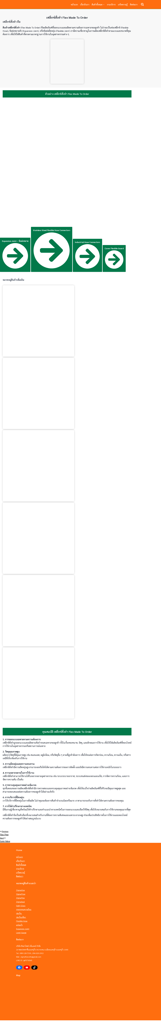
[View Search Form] (142, 4)
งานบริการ (111, 4)
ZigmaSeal (20, 899)
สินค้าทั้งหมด (21, 864)
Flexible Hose (21, 917)
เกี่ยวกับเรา (84, 4)
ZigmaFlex (20, 895)
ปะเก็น (18, 909)
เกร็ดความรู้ (123, 4)
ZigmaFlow (20, 892)
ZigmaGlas (20, 888)
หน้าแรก (74, 4)
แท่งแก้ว (19, 920)
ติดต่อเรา (134, 4)
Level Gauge (21, 927)
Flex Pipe (80, 832)
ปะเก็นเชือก (20, 913)
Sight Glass (20, 902)
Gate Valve (80, 839)
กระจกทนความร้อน (23, 906)
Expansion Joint (22, 924)
